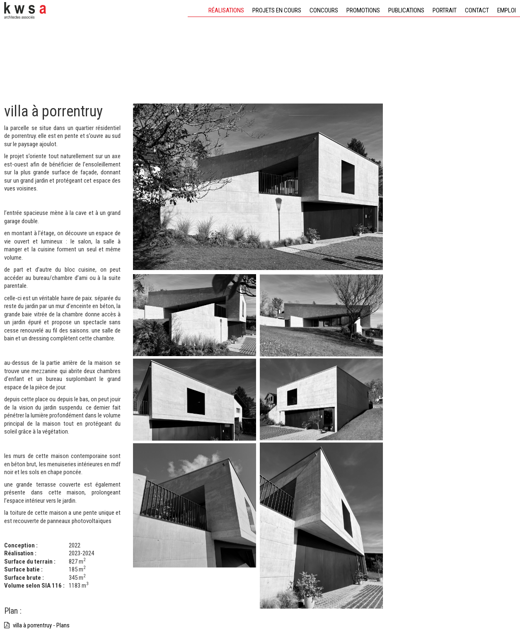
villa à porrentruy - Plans (37, 625)
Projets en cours (276, 10)
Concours (324, 10)
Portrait (445, 10)
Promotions (363, 10)
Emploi (506, 10)
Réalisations (226, 10)
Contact (477, 10)
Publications (406, 10)
